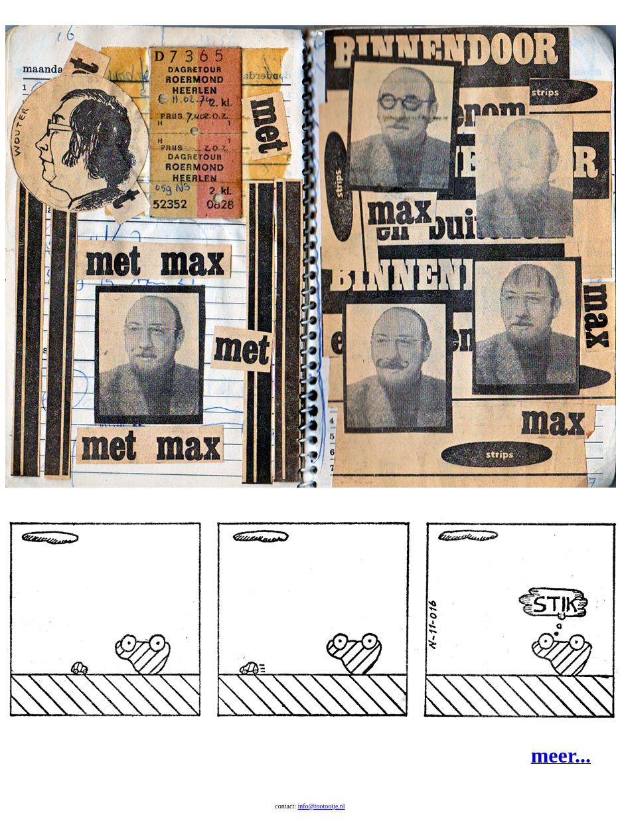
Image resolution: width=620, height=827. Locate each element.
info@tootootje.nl (321, 818)
